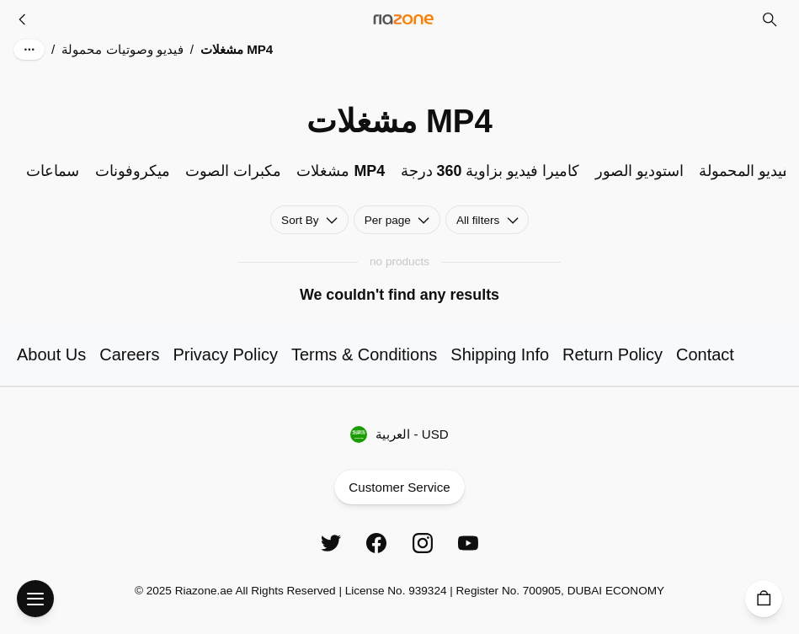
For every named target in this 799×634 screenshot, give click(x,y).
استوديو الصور (639, 170)
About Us (51, 354)
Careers (129, 354)
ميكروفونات (132, 170)
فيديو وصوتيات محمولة (122, 49)
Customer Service (399, 487)
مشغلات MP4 (340, 170)
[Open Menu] (35, 598)
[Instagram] (422, 543)
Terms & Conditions (364, 354)
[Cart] (763, 598)
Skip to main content (80, 33)
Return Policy (612, 354)
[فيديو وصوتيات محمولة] (22, 19)
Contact (705, 354)
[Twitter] (331, 543)
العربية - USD (400, 435)
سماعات (52, 170)
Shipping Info (499, 354)
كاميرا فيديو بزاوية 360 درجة (490, 170)
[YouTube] (468, 543)
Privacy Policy (225, 354)
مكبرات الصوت (233, 170)
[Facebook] (376, 543)
